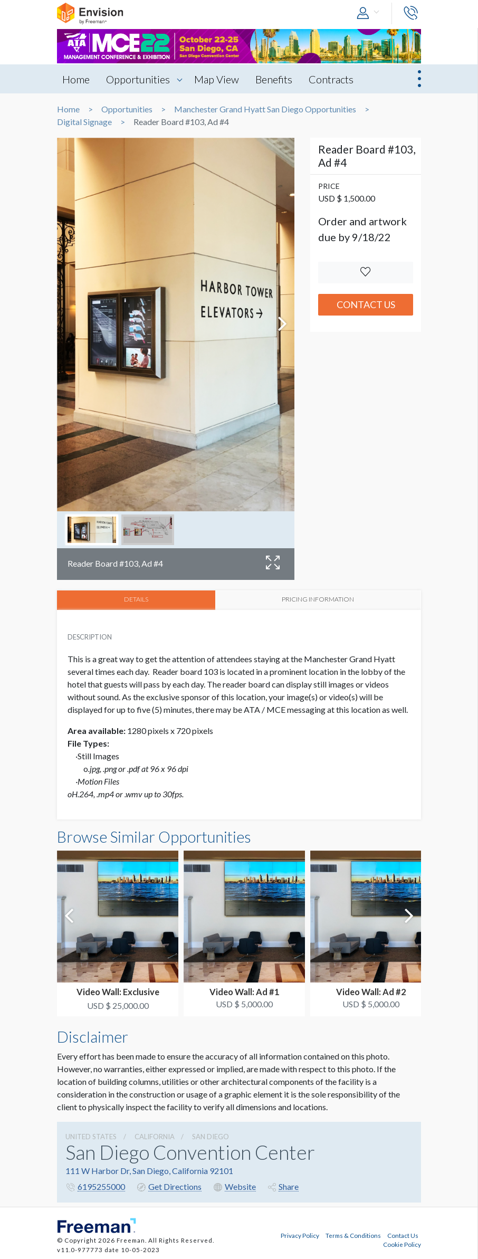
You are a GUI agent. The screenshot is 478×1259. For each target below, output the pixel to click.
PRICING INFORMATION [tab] (318, 599)
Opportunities (139, 79)
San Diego (210, 1136)
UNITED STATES (91, 1136)
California (155, 1136)
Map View (218, 79)
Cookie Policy (402, 1243)
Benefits (276, 79)
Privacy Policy (300, 1234)
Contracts (334, 79)
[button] (370, 13)
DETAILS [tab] (136, 599)
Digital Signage (84, 122)
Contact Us (366, 304)
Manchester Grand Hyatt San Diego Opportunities (265, 109)
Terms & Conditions (353, 1234)
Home (76, 79)
